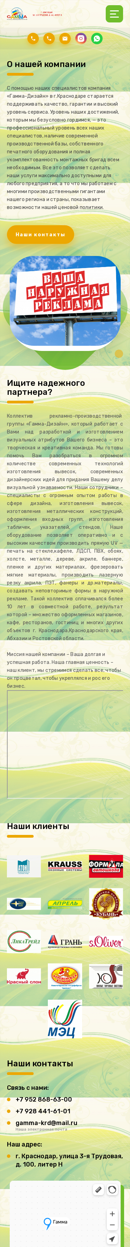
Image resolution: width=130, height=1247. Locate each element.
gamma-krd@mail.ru (46, 1123)
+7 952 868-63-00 (44, 1099)
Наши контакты (41, 235)
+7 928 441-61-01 (43, 1111)
